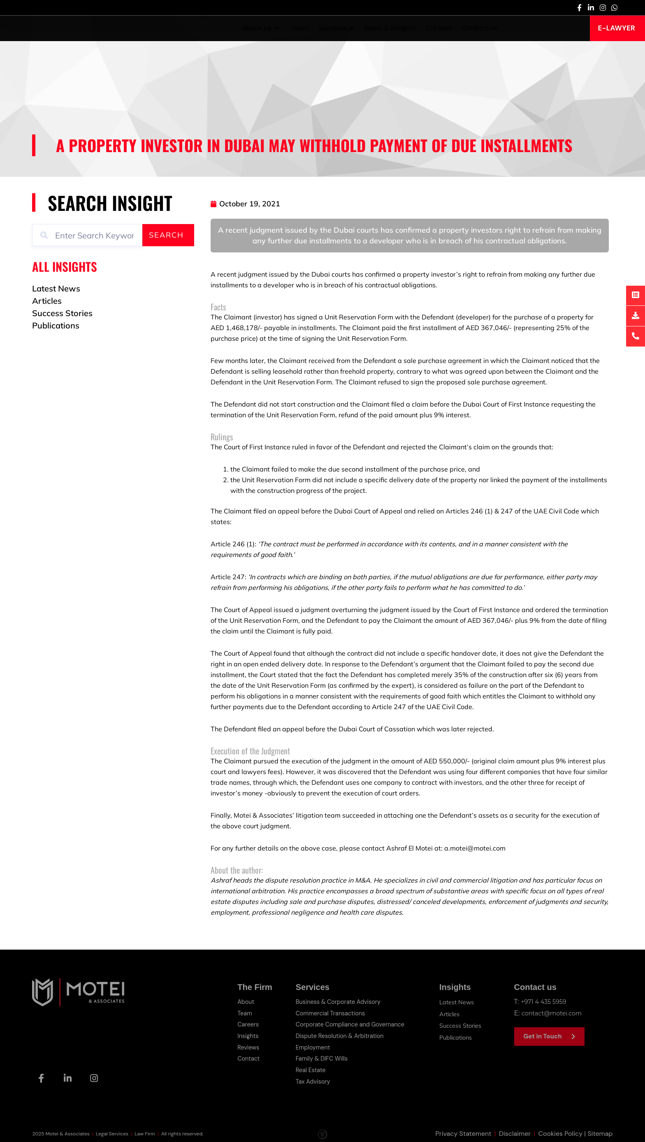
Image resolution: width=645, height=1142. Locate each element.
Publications (456, 1034)
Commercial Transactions (325, 1012)
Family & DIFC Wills (316, 1055)
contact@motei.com (555, 1012)
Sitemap (600, 1133)
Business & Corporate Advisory (334, 1001)
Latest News (456, 1002)
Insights (241, 1033)
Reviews (242, 1044)
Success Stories (461, 1023)
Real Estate (303, 1065)
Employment (306, 1044)
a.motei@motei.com (475, 848)
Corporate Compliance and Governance (347, 1023)
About (239, 1001)
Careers (241, 1023)
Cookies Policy (560, 1133)
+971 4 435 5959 (546, 1002)
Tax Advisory (306, 1076)
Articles (449, 1012)
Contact (242, 1055)
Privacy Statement (464, 1133)
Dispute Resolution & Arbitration (336, 1033)
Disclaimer (515, 1133)
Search (166, 235)
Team (238, 1012)
